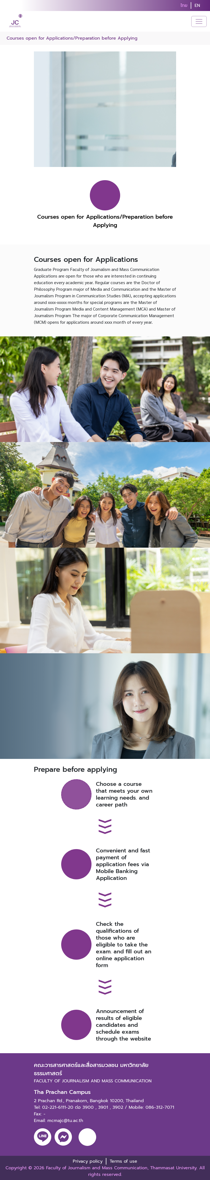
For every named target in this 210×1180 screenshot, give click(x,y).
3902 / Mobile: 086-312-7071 (143, 1107)
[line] (42, 1137)
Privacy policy (88, 1161)
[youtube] (87, 1137)
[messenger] (63, 1137)
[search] (206, 5)
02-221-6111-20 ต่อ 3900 (68, 1107)
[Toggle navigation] (199, 21)
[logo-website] (16, 21)
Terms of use (123, 1161)
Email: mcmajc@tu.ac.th (58, 1120)
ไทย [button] (184, 5)
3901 (103, 1107)
